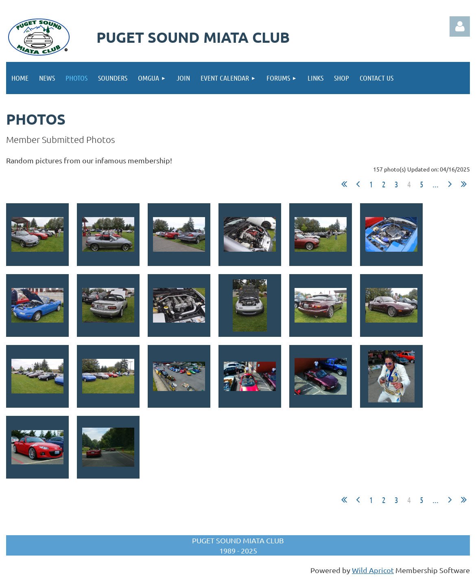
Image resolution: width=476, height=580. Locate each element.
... (435, 184)
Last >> (464, 184)
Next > (450, 184)
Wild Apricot (373, 570)
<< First (344, 184)
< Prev (358, 184)
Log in (460, 26)
